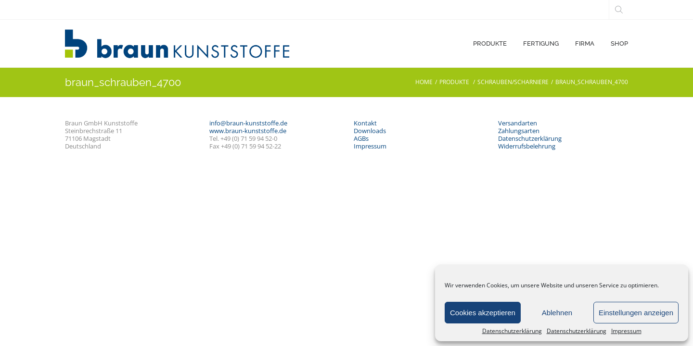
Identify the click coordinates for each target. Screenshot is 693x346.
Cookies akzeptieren (482, 313)
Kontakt (365, 123)
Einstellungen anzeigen (636, 313)
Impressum (626, 331)
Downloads (370, 130)
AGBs (361, 138)
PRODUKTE (490, 43)
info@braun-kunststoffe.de (248, 123)
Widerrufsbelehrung (526, 146)
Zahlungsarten (518, 130)
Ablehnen (557, 313)
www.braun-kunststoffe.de (247, 130)
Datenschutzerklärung (512, 331)
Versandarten (517, 123)
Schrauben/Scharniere (513, 82)
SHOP (619, 43)
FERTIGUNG (541, 43)
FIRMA (584, 43)
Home (424, 82)
